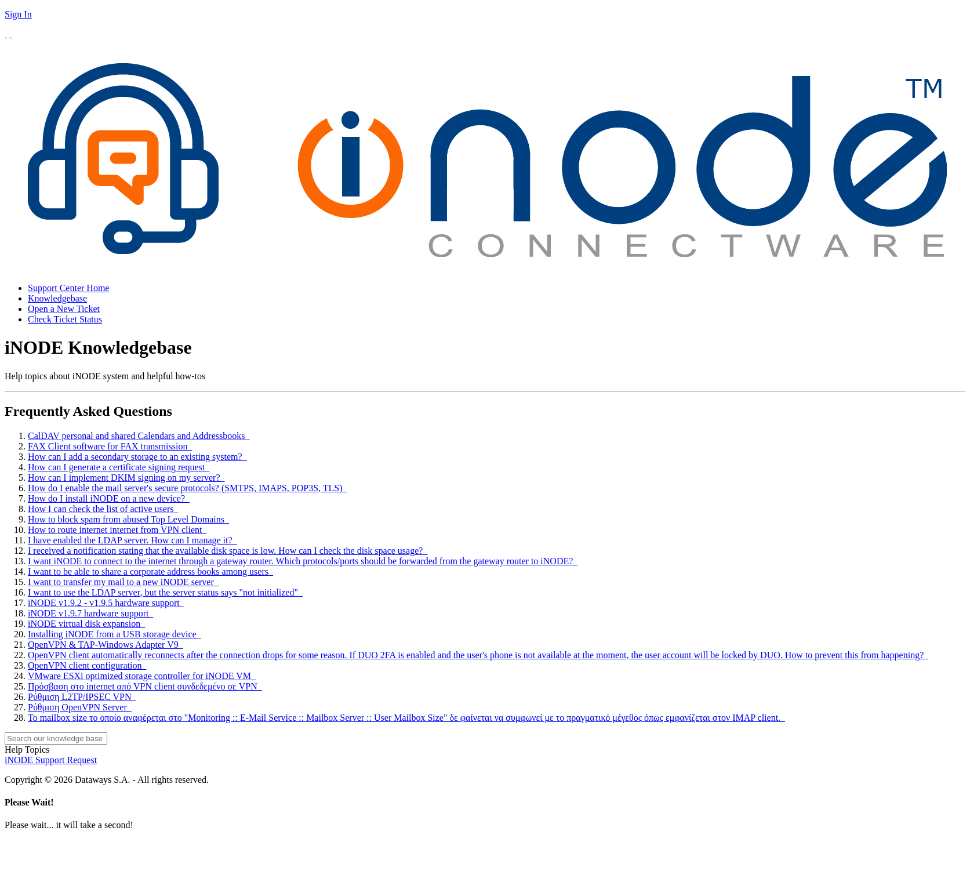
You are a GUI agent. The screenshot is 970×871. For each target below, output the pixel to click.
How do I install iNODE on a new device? (109, 498)
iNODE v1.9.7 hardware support (90, 613)
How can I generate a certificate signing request (118, 467)
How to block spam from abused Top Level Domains (128, 519)
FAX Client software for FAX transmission (110, 446)
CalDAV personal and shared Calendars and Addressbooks (138, 436)
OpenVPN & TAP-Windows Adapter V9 (105, 644)
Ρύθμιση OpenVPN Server (80, 707)
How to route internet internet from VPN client (117, 530)
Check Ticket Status (65, 319)
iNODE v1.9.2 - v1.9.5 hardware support (106, 603)
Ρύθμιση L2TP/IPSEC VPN (82, 697)
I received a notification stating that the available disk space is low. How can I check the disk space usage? (227, 551)
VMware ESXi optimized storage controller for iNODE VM (142, 676)
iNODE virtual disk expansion (86, 624)
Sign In (18, 14)
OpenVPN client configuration (87, 665)
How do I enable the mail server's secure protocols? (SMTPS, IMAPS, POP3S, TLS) (187, 488)
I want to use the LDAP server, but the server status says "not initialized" (165, 592)
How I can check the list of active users (103, 509)
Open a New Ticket (64, 309)
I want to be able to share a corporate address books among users (150, 571)
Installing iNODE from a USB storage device (114, 634)
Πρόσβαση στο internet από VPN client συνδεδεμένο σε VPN (145, 686)
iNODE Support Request (51, 760)
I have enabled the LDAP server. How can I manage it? (132, 540)
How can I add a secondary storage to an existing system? (137, 457)
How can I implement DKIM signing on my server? (126, 477)
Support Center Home (68, 288)
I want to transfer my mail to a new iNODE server (123, 582)
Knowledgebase (57, 298)
